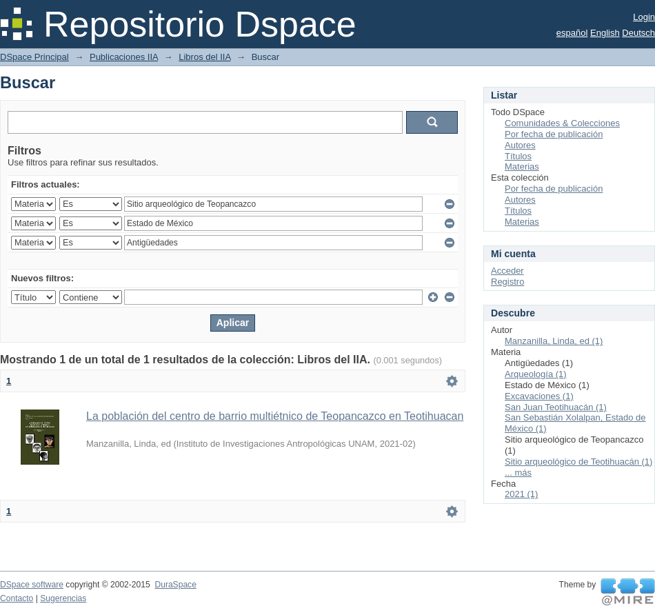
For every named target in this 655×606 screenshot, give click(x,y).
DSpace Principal (34, 57)
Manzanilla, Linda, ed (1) (554, 341)
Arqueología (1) (536, 374)
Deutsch (638, 33)
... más (518, 472)
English (605, 33)
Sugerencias (63, 598)
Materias (522, 166)
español (572, 33)
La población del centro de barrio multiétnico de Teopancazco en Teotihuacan (274, 416)
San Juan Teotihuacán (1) (556, 407)
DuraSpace (175, 584)
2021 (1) (521, 494)
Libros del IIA (204, 57)
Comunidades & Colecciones (562, 123)
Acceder (507, 270)
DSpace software (31, 584)
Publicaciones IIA (124, 57)
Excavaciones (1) (539, 396)
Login (644, 17)
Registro (507, 281)
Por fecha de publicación (554, 134)
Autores (520, 145)
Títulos (518, 156)
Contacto (16, 598)
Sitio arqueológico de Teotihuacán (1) (578, 461)
